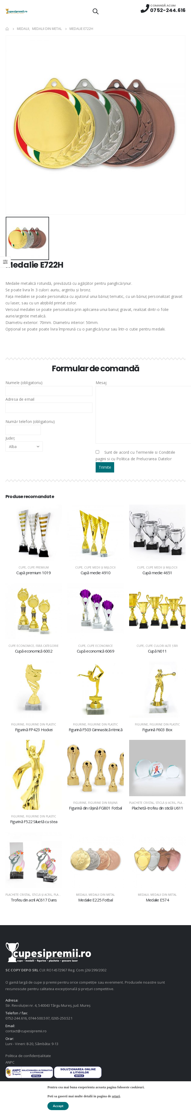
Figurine (17, 724)
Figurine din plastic (41, 724)
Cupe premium (38, 567)
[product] (33, 533)
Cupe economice (21, 646)
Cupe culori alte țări (161, 646)
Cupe (22, 567)
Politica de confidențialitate (28, 1055)
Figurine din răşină (102, 803)
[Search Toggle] (95, 11)
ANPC (9, 1062)
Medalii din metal (102, 895)
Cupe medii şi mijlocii (100, 567)
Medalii (81, 895)
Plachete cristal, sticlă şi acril (152, 803)
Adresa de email (48, 403)
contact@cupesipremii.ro (26, 1030)
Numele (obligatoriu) (48, 386)
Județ (24, 442)
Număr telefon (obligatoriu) (30, 425)
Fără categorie (47, 646)
